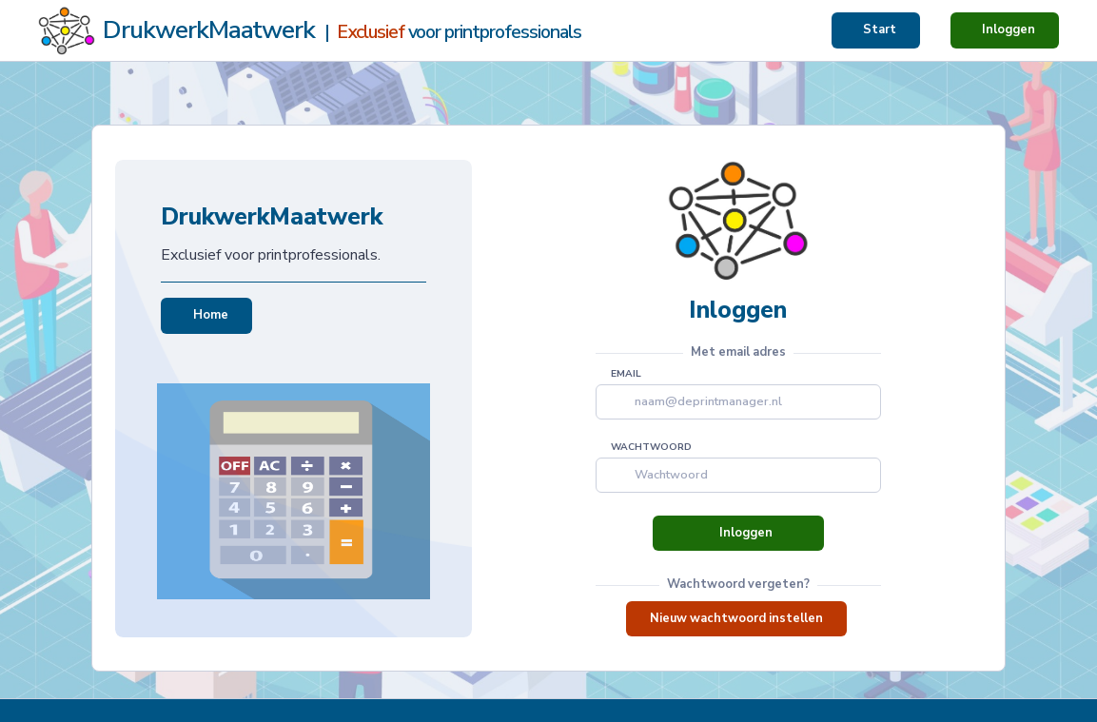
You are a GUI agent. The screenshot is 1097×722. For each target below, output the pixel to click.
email (626, 374)
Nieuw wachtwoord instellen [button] (736, 618)
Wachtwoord (651, 447)
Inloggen (1008, 29)
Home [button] (206, 314)
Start (879, 29)
